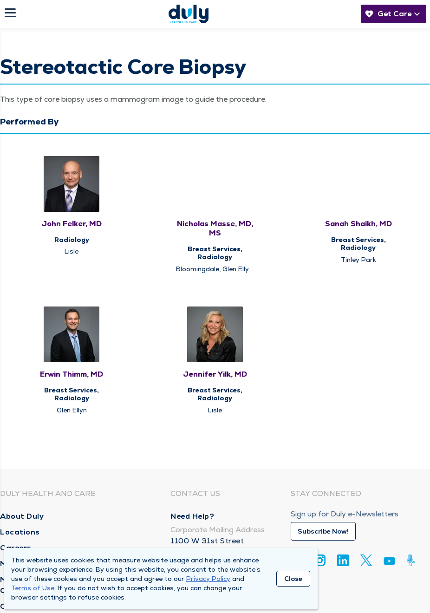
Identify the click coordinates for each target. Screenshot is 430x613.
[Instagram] (320, 560)
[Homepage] (188, 14)
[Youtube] (389, 562)
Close (293, 578)
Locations (20, 532)
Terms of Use (32, 588)
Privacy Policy (208, 578)
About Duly (22, 516)
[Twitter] (366, 560)
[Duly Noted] (412, 560)
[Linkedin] (343, 560)
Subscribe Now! (323, 531)
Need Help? (192, 516)
